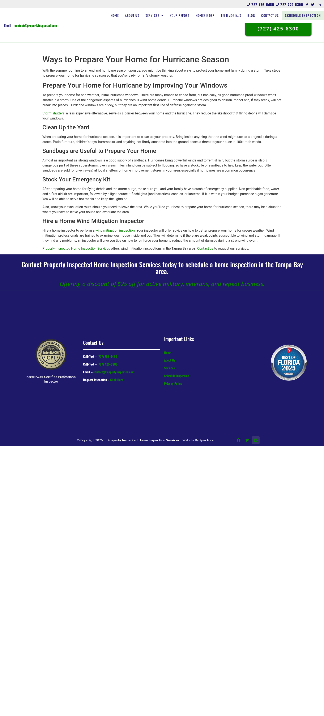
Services (158, 15)
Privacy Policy (173, 383)
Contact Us (273, 15)
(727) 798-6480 (107, 356)
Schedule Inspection (304, 15)
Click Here (116, 379)
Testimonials (234, 15)
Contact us (205, 248)
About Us (135, 15)
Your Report (183, 15)
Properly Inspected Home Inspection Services (76, 248)
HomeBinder (208, 15)
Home (118, 15)
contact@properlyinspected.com (35, 25)
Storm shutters (53, 113)
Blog (254, 15)
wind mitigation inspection (115, 230)
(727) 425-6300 (108, 364)
